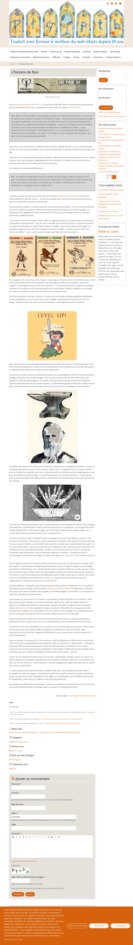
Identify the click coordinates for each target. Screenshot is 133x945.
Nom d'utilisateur (105, 89)
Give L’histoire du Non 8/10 (23, 705)
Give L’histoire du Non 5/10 (18, 705)
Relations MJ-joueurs (41, 57)
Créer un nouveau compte (109, 112)
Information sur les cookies (13, 939)
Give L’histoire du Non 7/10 (21, 705)
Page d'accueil (17, 804)
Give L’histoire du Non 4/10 (16, 705)
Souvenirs (86, 57)
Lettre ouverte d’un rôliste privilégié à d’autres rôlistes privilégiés (109, 204)
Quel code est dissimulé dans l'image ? (27, 877)
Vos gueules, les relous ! (108, 211)
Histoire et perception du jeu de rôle (24, 52)
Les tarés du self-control (108, 171)
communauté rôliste (18, 732)
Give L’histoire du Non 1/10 (11, 705)
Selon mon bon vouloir (108, 163)
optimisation (74, 732)
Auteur (14, 813)
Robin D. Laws (16, 751)
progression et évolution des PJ (42, 732)
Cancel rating (10, 705)
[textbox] (52, 848)
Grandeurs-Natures (113, 57)
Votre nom (15, 784)
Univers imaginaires (72, 52)
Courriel (14, 793)
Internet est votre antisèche (109, 154)
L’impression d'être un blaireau (111, 190)
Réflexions (56, 57)
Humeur (76, 57)
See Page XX (15, 759)
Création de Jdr (56, 52)
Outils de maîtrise (100, 52)
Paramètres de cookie (77, 926)
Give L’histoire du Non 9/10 (24, 705)
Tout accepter (120, 926)
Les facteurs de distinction (109, 151)
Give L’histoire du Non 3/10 (15, 705)
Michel (13, 768)
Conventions (98, 57)
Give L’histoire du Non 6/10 (19, 705)
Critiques (67, 57)
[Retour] (21, 714)
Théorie (44, 52)
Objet (13, 824)
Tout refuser (99, 926)
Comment (15, 833)
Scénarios (87, 52)
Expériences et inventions (20, 57)
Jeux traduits (115, 52)
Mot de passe (104, 97)
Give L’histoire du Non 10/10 (26, 705)
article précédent (24, 104)
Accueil (12, 64)
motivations (62, 732)
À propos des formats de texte (24, 861)
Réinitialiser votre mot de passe (111, 116)
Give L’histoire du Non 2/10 (13, 705)
